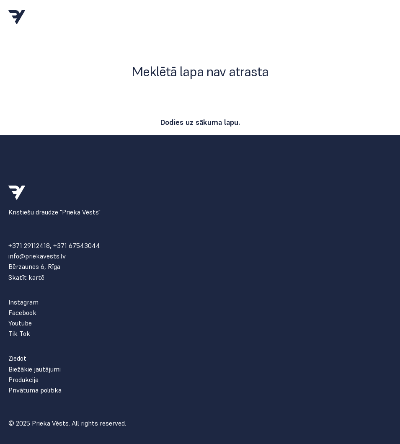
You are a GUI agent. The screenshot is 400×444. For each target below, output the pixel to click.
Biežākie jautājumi (34, 369)
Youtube (20, 323)
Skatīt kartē (26, 277)
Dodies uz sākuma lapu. (200, 122)
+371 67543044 (76, 245)
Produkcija (23, 380)
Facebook (22, 313)
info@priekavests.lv (37, 256)
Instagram (23, 302)
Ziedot (17, 358)
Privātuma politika (35, 390)
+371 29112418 (29, 245)
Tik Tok (19, 334)
